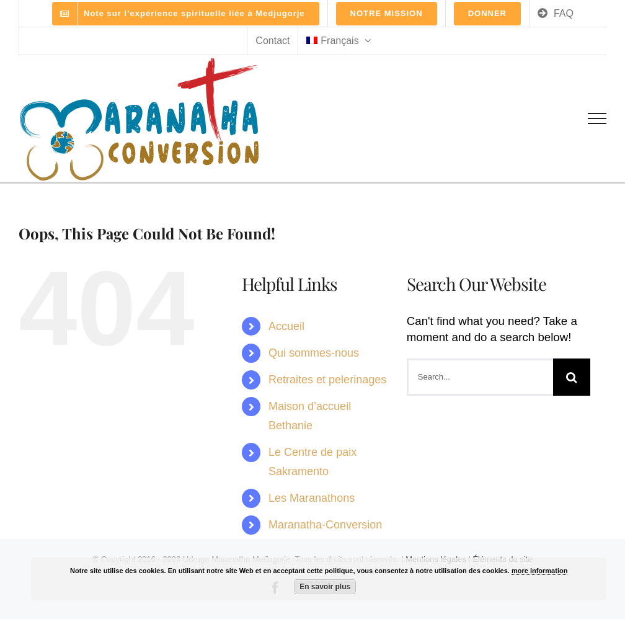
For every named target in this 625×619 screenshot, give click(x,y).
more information (539, 570)
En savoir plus (324, 586)
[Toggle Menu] (597, 118)
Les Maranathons (311, 498)
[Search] (571, 377)
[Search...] (480, 377)
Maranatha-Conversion (325, 525)
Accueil (286, 326)
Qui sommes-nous (313, 353)
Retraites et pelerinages (327, 379)
